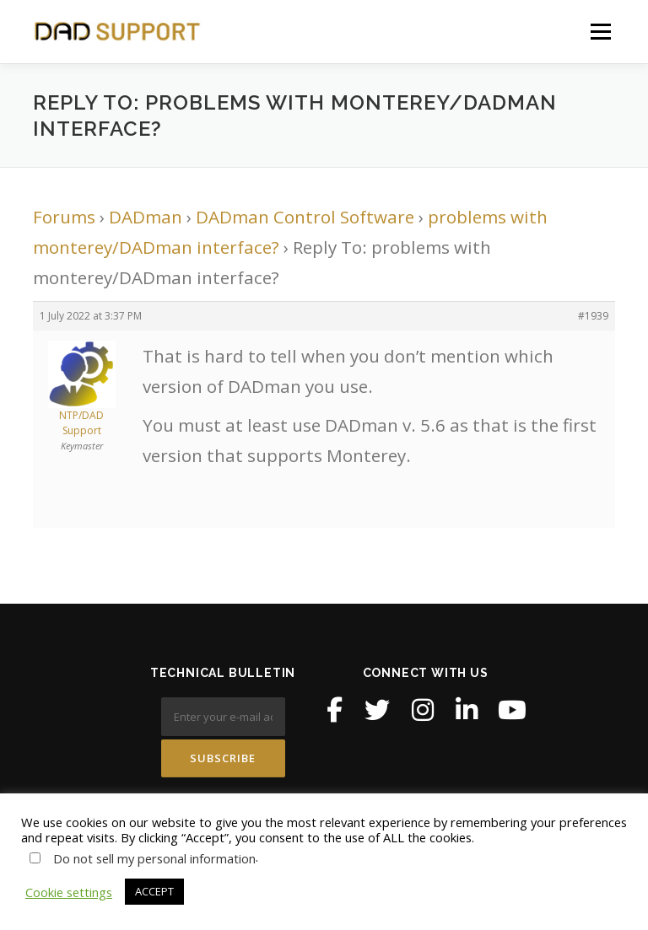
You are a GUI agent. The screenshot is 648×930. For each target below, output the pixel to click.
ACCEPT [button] (154, 891)
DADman (145, 216)
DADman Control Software (305, 216)
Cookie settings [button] (68, 892)
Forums (64, 216)
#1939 (593, 316)
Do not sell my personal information (154, 858)
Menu (600, 31)
